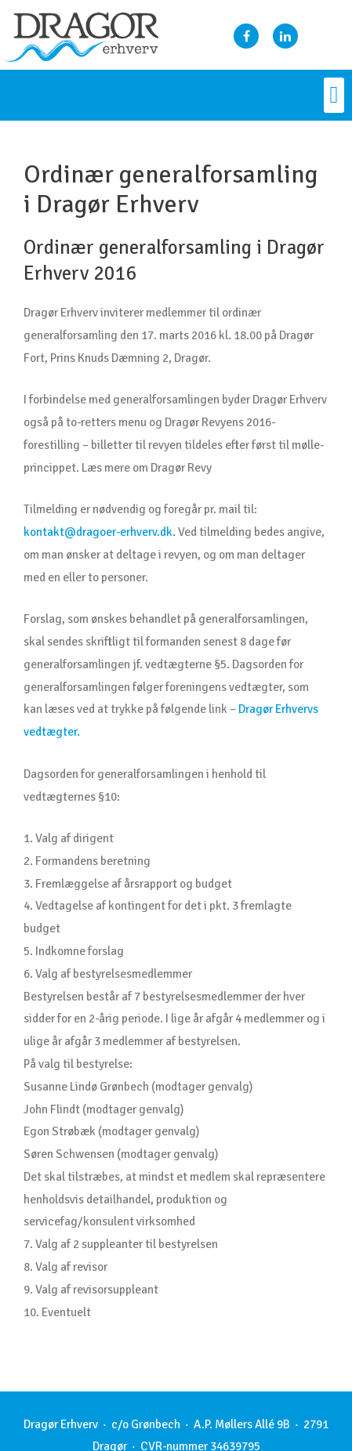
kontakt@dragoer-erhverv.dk (98, 532)
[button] (334, 95)
